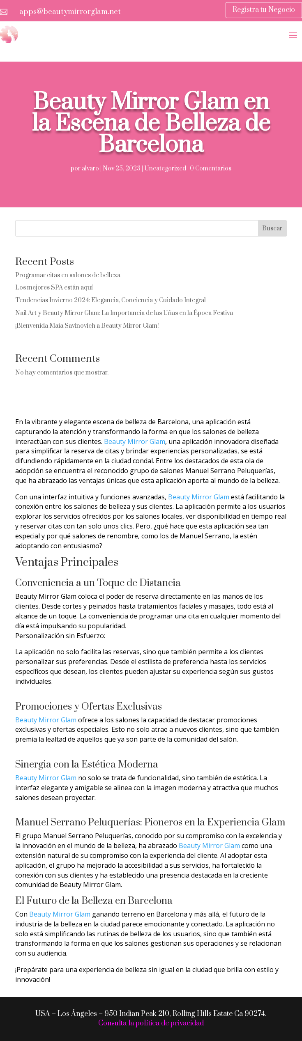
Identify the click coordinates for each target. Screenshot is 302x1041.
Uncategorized (165, 168)
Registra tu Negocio (264, 9)
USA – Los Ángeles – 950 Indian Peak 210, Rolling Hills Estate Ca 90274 (150, 1013)
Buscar (272, 228)
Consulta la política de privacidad (151, 1023)
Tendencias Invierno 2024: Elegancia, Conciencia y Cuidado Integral (110, 300)
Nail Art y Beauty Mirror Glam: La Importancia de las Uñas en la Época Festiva (124, 313)
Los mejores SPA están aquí (54, 288)
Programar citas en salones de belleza (67, 275)
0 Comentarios (210, 168)
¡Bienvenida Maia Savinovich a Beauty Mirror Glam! (87, 326)
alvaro (90, 168)
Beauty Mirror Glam (134, 441)
